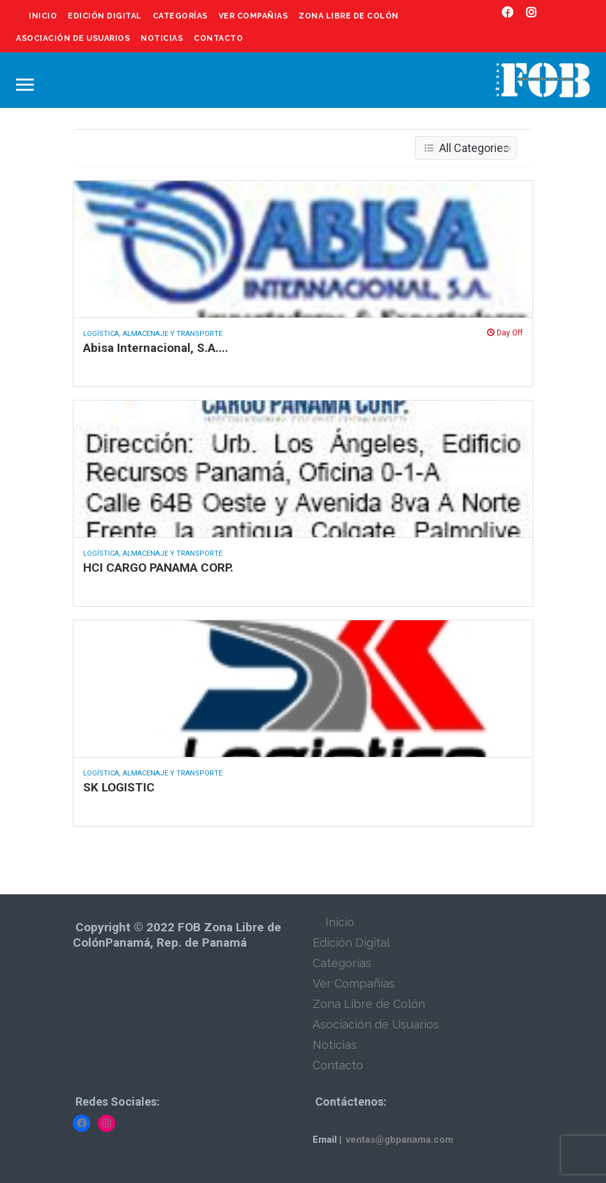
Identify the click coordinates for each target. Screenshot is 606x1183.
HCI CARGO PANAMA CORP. (158, 567)
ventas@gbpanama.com (399, 1139)
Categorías (180, 15)
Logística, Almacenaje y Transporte (152, 333)
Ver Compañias (253, 15)
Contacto (218, 38)
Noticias (162, 38)
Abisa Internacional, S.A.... (155, 347)
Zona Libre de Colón (349, 15)
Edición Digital (105, 15)
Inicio (43, 15)
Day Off (505, 332)
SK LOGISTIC (119, 787)
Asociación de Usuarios (73, 38)
